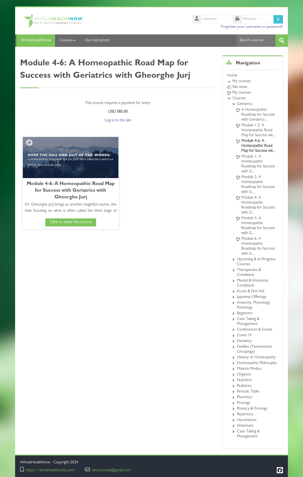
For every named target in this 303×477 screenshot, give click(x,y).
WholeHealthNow (35, 41)
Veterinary (245, 426)
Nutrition (244, 380)
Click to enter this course (63, 222)
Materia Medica (249, 369)
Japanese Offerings (251, 297)
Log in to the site (118, 120)
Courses (67, 41)
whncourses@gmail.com (111, 471)
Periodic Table (248, 392)
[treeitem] (252, 256)
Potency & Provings (252, 409)
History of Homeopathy (256, 358)
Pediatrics (244, 386)
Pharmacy (244, 397)
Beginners (244, 314)
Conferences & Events (254, 330)
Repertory (245, 415)
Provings (243, 403)
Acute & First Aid (250, 291)
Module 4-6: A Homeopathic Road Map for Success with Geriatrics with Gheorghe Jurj (63, 191)
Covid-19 (244, 336)
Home (232, 76)
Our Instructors (97, 41)
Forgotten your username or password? (252, 27)
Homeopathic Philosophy (257, 363)
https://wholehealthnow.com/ (50, 471)
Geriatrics (244, 104)
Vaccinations (246, 420)
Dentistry (244, 341)
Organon (244, 375)
